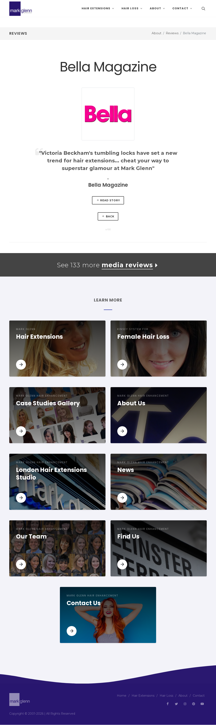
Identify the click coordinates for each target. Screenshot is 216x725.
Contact (199, 696)
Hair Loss (166, 696)
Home (121, 696)
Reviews (172, 33)
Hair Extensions (143, 696)
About (156, 33)
